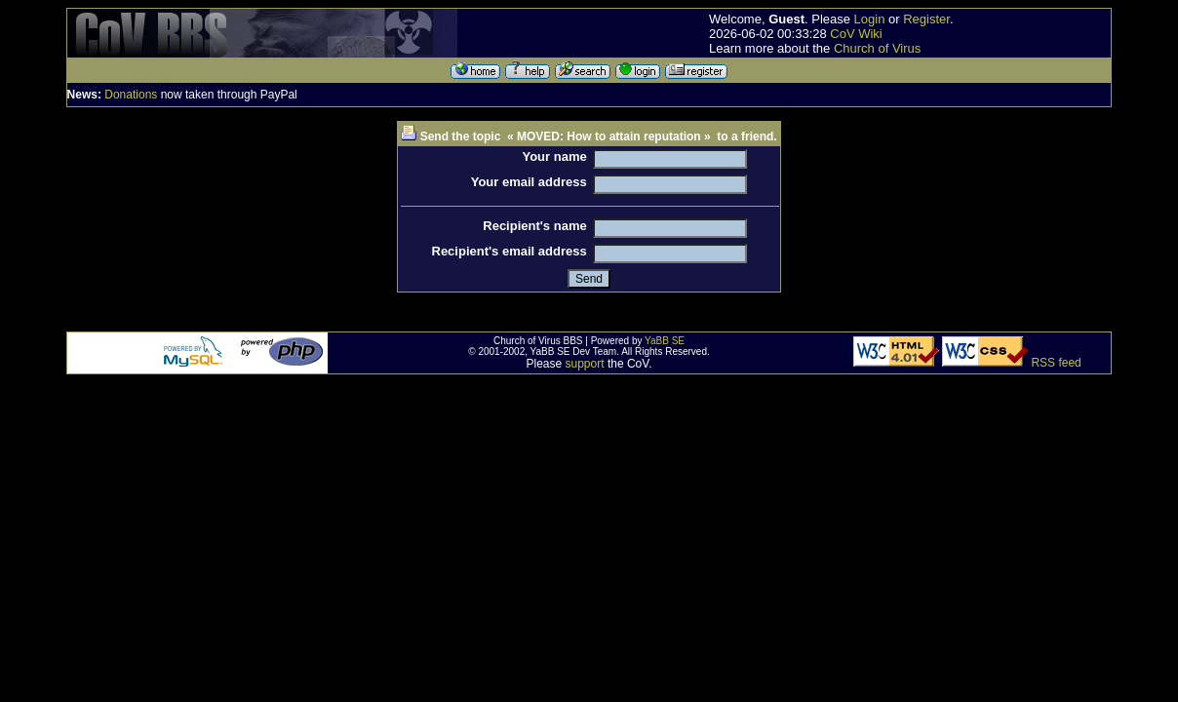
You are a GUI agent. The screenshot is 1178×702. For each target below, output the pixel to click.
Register (926, 19)
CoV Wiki (856, 33)
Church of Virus (877, 48)
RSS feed (1055, 363)
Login (869, 19)
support (585, 363)
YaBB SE (665, 340)
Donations (130, 94)
